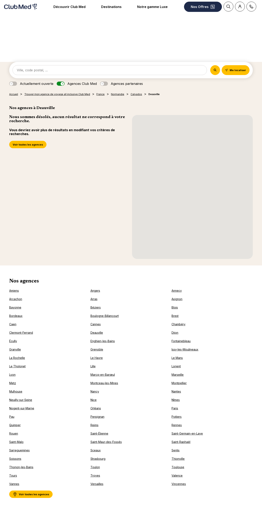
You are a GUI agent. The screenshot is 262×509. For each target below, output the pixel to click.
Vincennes (179, 484)
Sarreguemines (19, 450)
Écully (13, 341)
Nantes (176, 391)
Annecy (177, 290)
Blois (175, 307)
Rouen (13, 433)
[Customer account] (240, 6)
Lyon (12, 374)
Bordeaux (16, 316)
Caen (12, 324)
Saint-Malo (16, 442)
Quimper (15, 425)
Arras (93, 299)
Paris (175, 408)
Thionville (178, 458)
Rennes (177, 425)
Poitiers (177, 416)
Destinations (111, 7)
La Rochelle (17, 358)
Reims (94, 425)
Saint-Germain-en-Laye (187, 433)
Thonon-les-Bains (21, 467)
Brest (175, 316)
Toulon (95, 467)
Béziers (95, 307)
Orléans (95, 408)
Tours (13, 475)
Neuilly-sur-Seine (20, 400)
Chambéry (178, 324)
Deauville (96, 332)
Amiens (14, 290)
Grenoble (96, 349)
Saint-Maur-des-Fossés (106, 442)
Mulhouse (15, 391)
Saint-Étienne (99, 433)
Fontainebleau (181, 341)
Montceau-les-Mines (104, 383)
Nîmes (176, 400)
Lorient (176, 366)
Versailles (96, 484)
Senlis (176, 450)
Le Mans (177, 358)
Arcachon (15, 299)
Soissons (15, 458)
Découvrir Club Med (69, 7)
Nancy (94, 391)
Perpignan (97, 416)
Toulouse (178, 467)
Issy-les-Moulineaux (185, 349)
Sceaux (95, 450)
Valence (177, 475)
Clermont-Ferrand (21, 332)
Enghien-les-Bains (102, 341)
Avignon (177, 299)
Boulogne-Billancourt (104, 316)
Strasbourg (97, 458)
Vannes (14, 484)
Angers (95, 290)
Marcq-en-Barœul (102, 374)
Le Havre (96, 358)
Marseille (178, 374)
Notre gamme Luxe (152, 7)
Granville (15, 349)
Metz (12, 383)
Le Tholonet (17, 366)
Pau (11, 416)
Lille (93, 366)
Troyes (95, 475)
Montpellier (179, 383)
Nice (93, 400)
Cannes (95, 324)
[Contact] (251, 6)
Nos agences (24, 281)
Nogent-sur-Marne (21, 408)
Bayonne (15, 307)
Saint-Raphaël (181, 442)
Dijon (175, 332)
